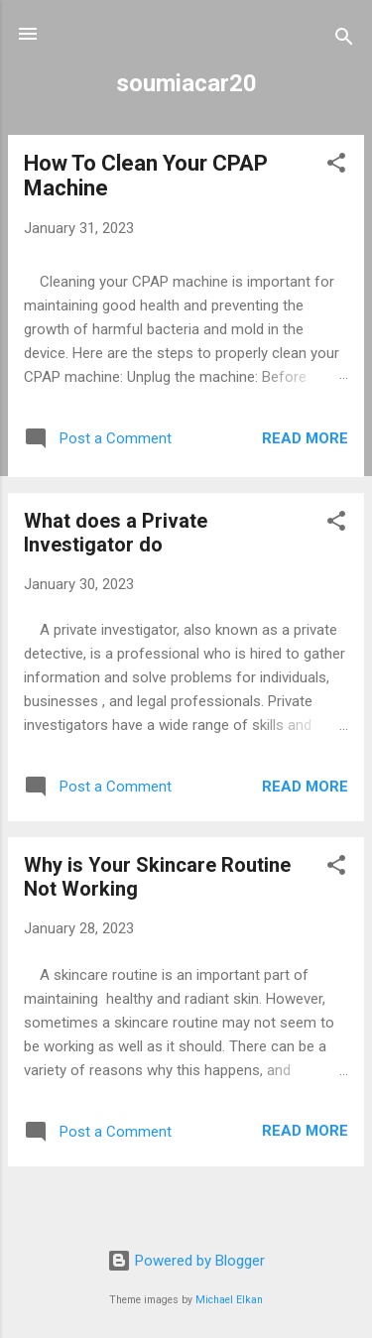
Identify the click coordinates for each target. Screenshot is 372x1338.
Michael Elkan (229, 1299)
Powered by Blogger (186, 1261)
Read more (305, 438)
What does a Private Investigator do (115, 532)
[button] (336, 166)
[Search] (344, 40)
